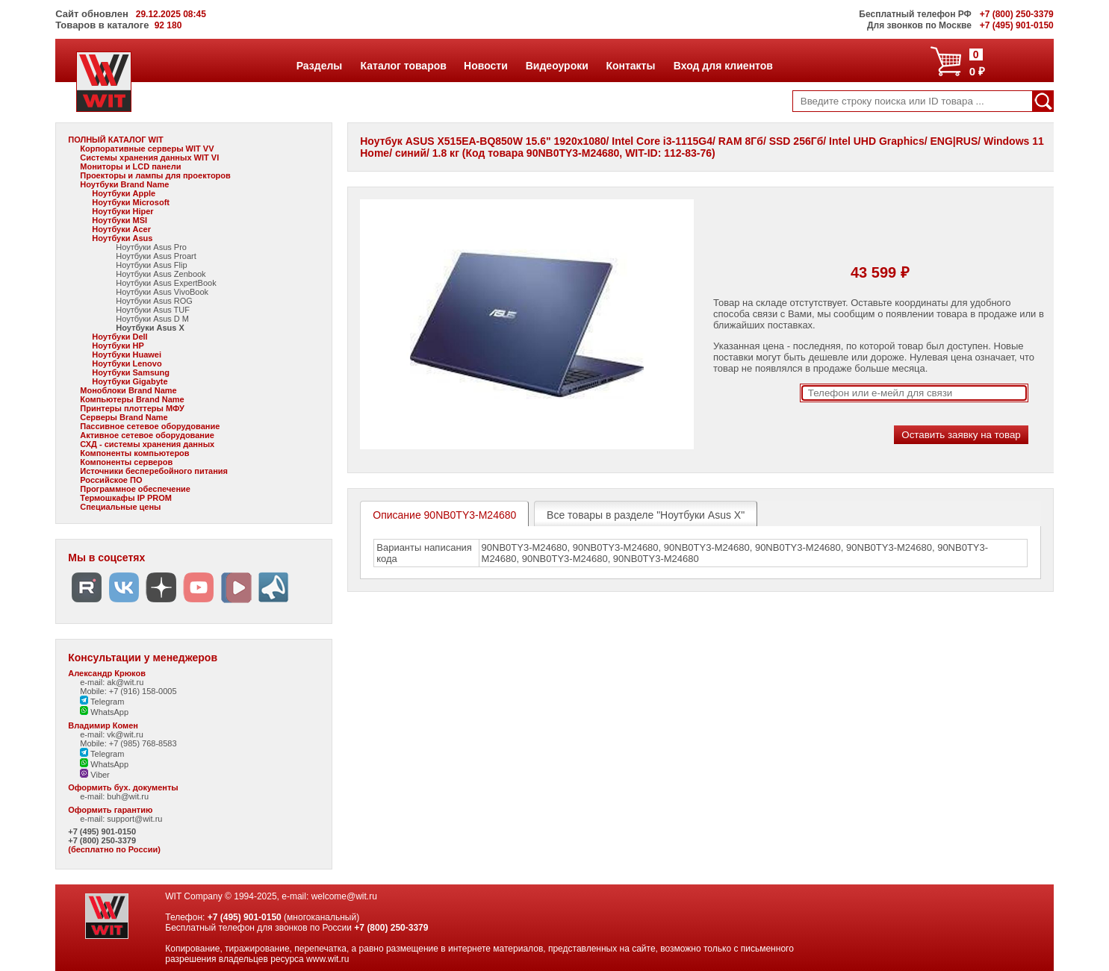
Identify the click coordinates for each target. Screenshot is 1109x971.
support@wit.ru (134, 818)
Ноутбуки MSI (119, 220)
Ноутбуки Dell (119, 336)
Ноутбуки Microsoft (131, 202)
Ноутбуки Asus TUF (153, 309)
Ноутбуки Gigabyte (129, 381)
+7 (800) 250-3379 (102, 840)
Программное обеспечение (135, 488)
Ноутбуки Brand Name (124, 184)
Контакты (630, 66)
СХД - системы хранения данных (147, 444)
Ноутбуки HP (118, 345)
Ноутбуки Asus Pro (151, 247)
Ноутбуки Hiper (122, 211)
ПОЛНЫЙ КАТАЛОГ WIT (116, 139)
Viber (95, 774)
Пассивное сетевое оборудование (150, 426)
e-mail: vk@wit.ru (111, 734)
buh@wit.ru (128, 796)
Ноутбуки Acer (121, 229)
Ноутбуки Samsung (131, 372)
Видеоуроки (557, 66)
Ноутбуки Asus (122, 238)
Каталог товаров (403, 66)
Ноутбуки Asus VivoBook (162, 291)
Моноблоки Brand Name (128, 390)
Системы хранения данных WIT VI (149, 157)
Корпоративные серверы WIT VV (147, 148)
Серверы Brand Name (123, 417)
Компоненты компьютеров (134, 453)
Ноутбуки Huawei (126, 354)
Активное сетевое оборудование (147, 435)
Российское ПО (111, 479)
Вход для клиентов (723, 66)
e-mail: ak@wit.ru (111, 682)
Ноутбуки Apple (123, 193)
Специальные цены (120, 506)
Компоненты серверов (126, 462)
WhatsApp (104, 712)
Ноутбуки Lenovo (126, 363)
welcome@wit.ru (344, 896)
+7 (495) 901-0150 (102, 831)
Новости (485, 66)
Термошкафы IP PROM (126, 497)
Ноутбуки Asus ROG (154, 300)
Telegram (102, 701)
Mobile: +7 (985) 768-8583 (128, 743)
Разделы (319, 66)
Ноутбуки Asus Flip (151, 264)
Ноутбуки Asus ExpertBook (166, 282)
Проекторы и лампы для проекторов (155, 175)
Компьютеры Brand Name (132, 399)
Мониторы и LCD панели (130, 166)
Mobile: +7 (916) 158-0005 (128, 691)
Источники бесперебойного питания (154, 470)
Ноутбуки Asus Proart (156, 256)
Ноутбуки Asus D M (152, 318)
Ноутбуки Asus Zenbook (160, 273)
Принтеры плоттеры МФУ (132, 408)
